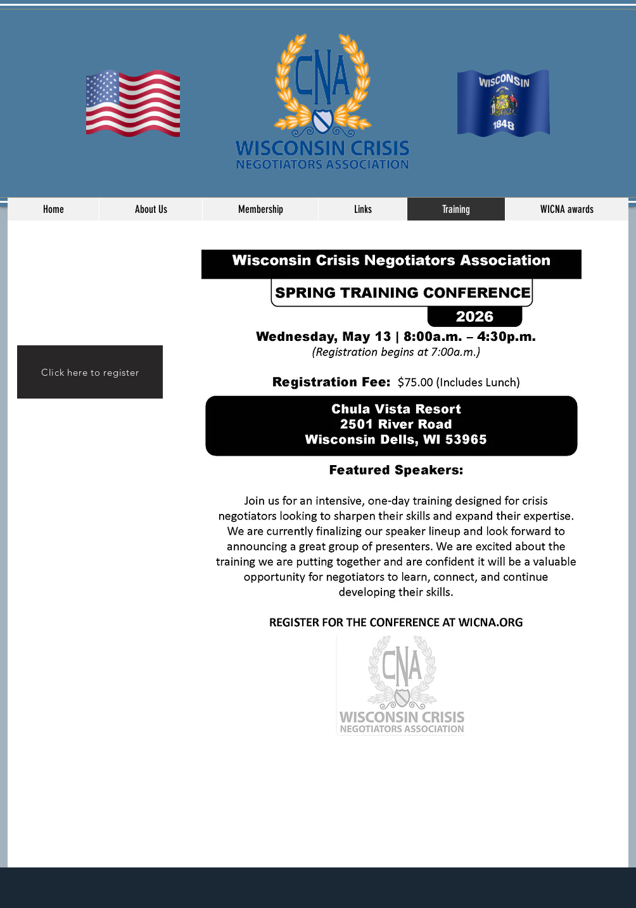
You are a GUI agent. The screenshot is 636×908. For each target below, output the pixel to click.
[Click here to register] (90, 372)
